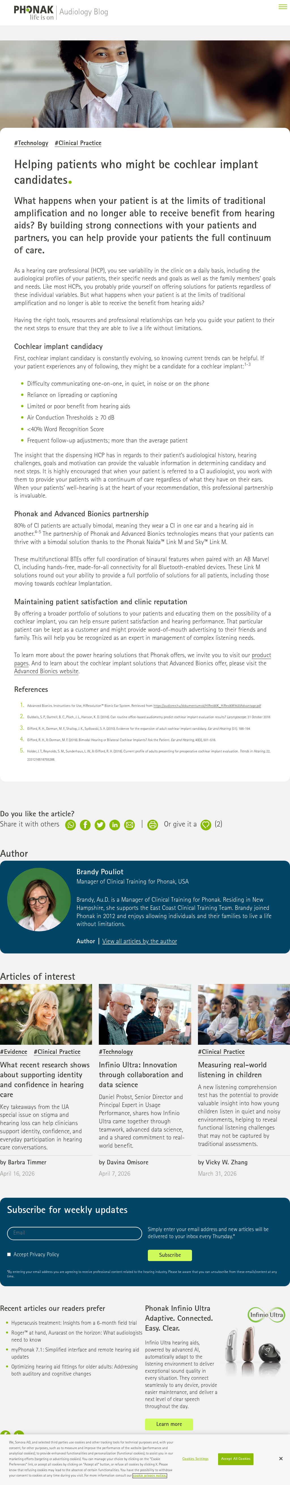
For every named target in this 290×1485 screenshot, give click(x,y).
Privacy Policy (44, 1255)
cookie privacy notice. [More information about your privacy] (150, 1479)
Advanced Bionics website (46, 672)
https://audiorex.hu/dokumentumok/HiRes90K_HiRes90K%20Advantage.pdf (207, 706)
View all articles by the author (140, 942)
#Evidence (13, 1052)
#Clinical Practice (78, 144)
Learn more (169, 1425)
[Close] (281, 1462)
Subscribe (170, 1256)
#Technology (31, 144)
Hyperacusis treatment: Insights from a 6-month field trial (74, 1323)
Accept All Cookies (235, 1462)
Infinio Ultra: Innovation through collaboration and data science (141, 1075)
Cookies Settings (195, 1462)
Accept (17, 1255)
